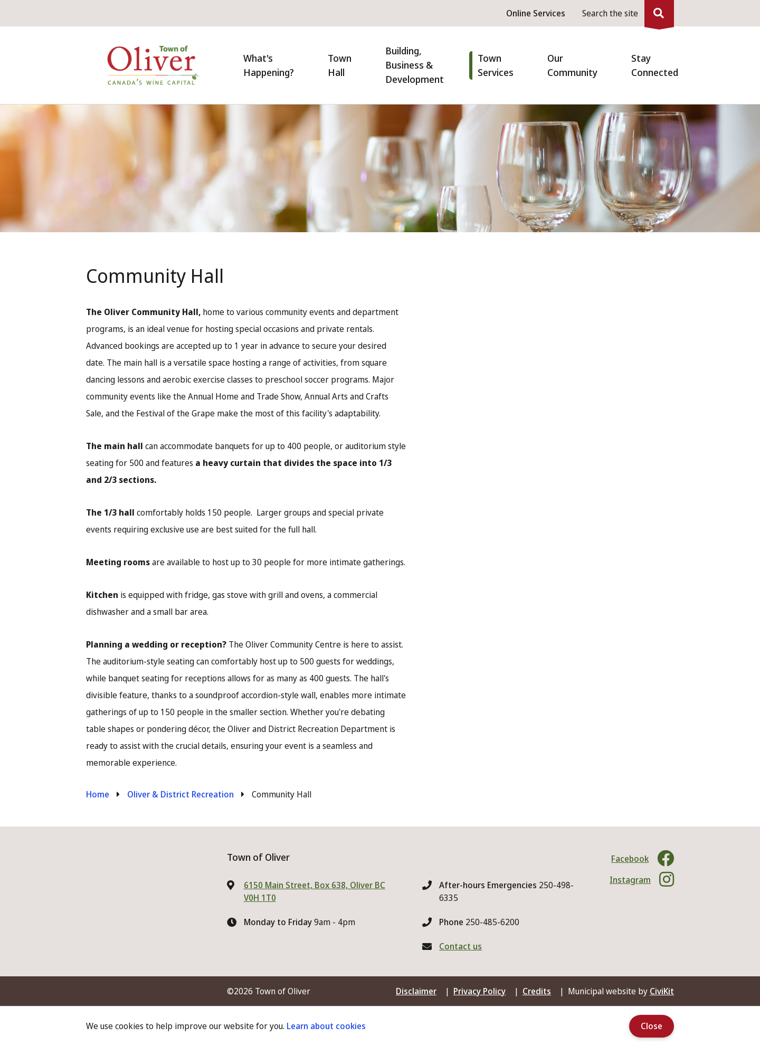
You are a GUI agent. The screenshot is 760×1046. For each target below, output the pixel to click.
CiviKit (662, 991)
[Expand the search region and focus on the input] (626, 13)
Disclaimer (416, 991)
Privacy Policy (479, 991)
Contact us (460, 946)
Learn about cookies (326, 1026)
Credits (536, 991)
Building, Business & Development (414, 64)
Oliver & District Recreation (180, 794)
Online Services (535, 13)
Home (97, 794)
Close (651, 1026)
